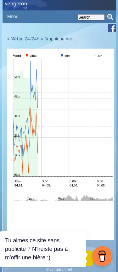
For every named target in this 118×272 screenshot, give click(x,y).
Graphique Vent (59, 39)
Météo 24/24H (25, 39)
